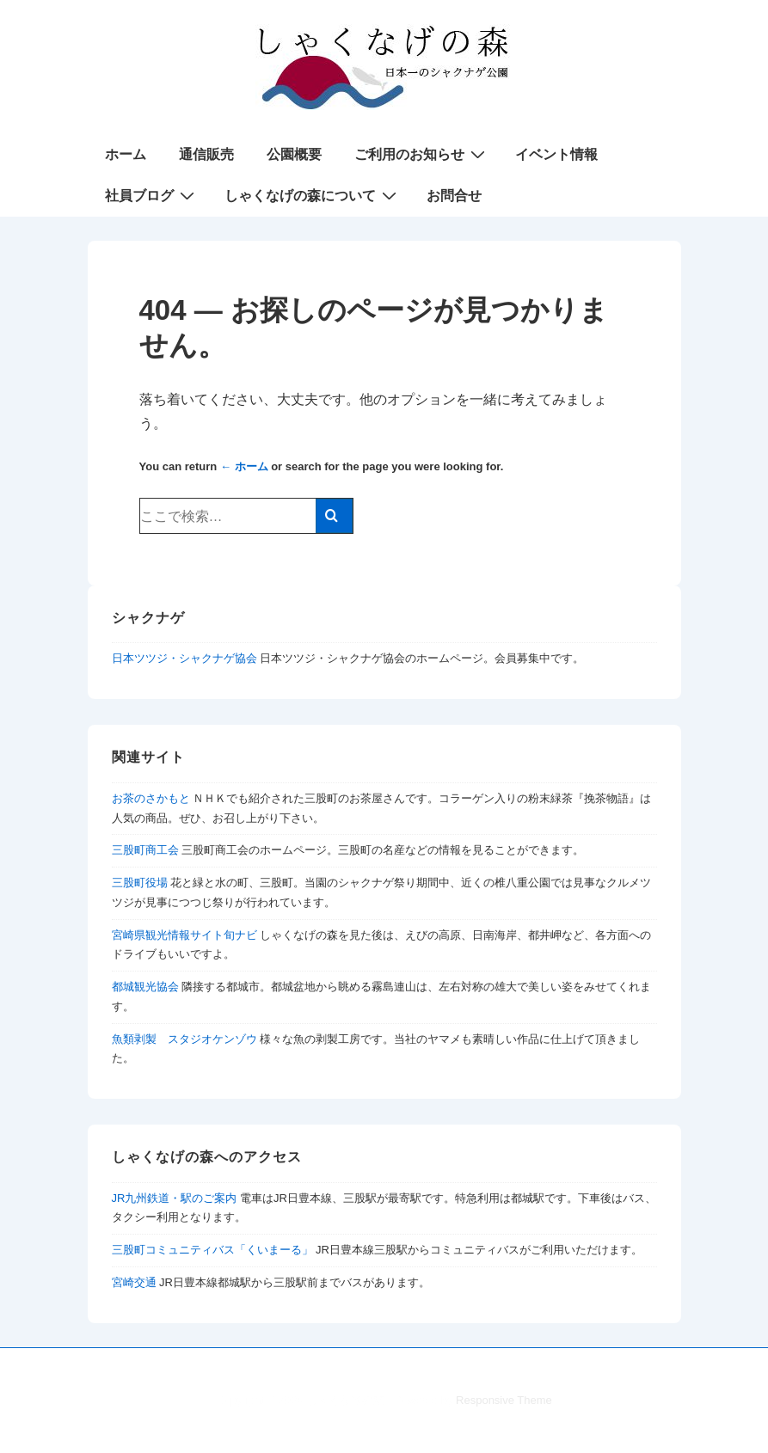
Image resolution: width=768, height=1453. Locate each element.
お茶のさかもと (151, 798)
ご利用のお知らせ (421, 154)
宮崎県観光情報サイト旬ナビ (184, 935)
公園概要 (294, 154)
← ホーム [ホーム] (244, 466)
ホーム (125, 154)
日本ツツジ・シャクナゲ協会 (184, 658)
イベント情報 (556, 154)
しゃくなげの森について (312, 195)
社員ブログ (152, 195)
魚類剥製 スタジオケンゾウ (184, 1039)
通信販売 (206, 154)
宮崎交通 (134, 1282)
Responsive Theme (504, 1400)
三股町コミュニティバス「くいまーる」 (212, 1249)
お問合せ (454, 195)
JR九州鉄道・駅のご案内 (174, 1198)
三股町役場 (140, 882)
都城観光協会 (145, 986)
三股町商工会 (145, 849)
